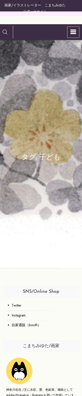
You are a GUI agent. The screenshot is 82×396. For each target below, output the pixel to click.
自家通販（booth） (26, 325)
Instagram (19, 315)
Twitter (16, 305)
